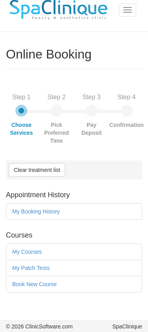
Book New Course (34, 284)
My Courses (27, 252)
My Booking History (36, 211)
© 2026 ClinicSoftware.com (39, 326)
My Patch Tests (31, 268)
